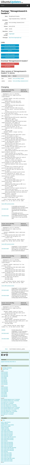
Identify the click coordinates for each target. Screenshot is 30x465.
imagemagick (11, 33)
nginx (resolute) (4, 440)
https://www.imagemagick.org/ (15, 37)
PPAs (4, 420)
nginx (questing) (4, 451)
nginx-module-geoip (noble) (6, 459)
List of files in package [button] (10, 54)
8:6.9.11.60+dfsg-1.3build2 (18, 78)
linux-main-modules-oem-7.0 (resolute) (9, 406)
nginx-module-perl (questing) (7, 443)
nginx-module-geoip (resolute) (7, 438)
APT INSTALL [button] (8, 66)
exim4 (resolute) (4, 372)
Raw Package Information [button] (10, 45)
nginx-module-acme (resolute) (7, 439)
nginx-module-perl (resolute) (7, 432)
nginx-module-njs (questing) (7, 446)
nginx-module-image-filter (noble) (8, 458)
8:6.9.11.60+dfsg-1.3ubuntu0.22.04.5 (20, 81)
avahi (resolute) (4, 382)
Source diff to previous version (8, 203)
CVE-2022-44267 (5, 248)
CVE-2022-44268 (5, 295)
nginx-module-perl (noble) (6, 454)
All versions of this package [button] (10, 48)
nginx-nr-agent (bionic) (5, 422)
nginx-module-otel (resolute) (7, 434)
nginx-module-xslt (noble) (6, 452)
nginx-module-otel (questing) (7, 444)
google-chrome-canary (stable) (7, 424)
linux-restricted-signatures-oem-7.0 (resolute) (10, 399)
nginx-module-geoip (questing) (7, 448)
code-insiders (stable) (5, 430)
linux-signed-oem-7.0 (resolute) (7, 402)
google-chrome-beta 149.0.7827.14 (8, 361)
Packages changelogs (7, 367)
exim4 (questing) (4, 374)
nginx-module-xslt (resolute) (7, 431)
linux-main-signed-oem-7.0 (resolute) (8, 404)
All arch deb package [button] (10, 63)
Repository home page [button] (10, 57)
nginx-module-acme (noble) (6, 460)
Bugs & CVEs (5, 369)
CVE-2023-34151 (5, 215)
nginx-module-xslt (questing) (7, 442)
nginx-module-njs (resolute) (6, 435)
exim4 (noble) (4, 377)
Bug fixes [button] (10, 50)
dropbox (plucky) (4, 423)
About (6, 349)
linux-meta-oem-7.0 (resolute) (7, 403)
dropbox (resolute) (5, 427)
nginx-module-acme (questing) (7, 450)
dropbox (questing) (5, 428)
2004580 (3, 330)
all (3, 415)
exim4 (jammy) (4, 380)
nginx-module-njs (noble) (6, 456)
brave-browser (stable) (5, 426)
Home (2, 5)
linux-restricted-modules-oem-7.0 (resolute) (10, 400)
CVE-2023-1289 (5, 209)
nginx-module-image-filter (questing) (8, 447)
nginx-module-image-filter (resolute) (8, 436)
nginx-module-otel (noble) (6, 455)
